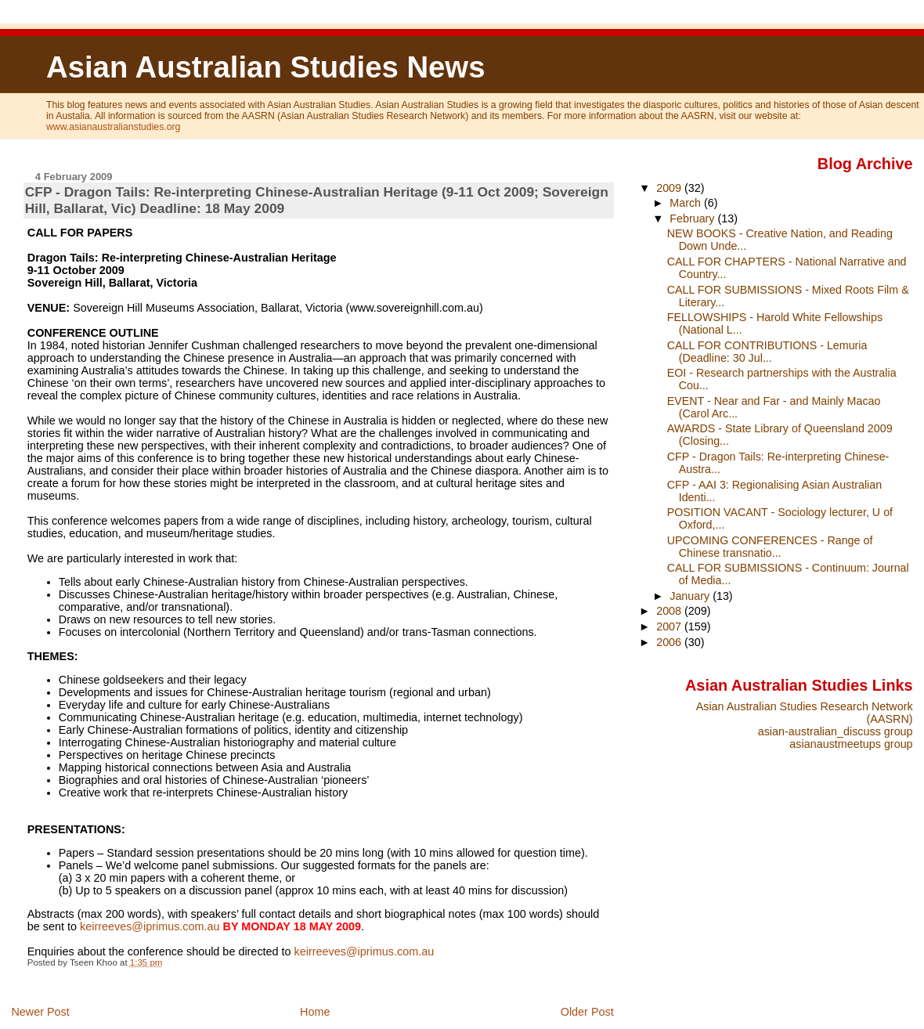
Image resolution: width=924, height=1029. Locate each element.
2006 (670, 642)
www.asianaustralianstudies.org (113, 126)
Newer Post (40, 1012)
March (687, 203)
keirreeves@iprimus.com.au (150, 926)
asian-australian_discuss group (835, 731)
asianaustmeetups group (850, 744)
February (693, 218)
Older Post (587, 1012)
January (691, 596)
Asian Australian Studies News (265, 67)
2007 (670, 626)
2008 (670, 611)
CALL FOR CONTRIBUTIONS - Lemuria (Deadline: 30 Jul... (767, 351)
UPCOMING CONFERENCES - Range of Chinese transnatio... (770, 546)
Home (315, 1012)
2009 (670, 188)
